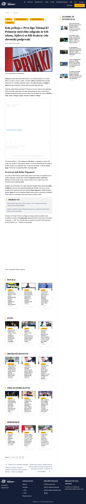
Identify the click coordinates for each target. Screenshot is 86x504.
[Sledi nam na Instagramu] (45, 493)
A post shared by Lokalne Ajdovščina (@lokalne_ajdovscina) (28, 155)
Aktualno (79, 5)
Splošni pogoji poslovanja (51, 487)
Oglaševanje (5, 487)
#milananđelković (37, 19)
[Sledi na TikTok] (47, 493)
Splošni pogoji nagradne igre (52, 490)
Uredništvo (4, 485)
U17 (75, 2)
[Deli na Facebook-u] (10, 457)
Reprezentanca (62, 2)
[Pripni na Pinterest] (19, 457)
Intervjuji (39, 2)
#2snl (8, 19)
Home (7, 13)
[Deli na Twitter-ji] (13, 457)
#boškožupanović (21, 19)
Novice (30, 2)
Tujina (81, 2)
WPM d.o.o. (36, 501)
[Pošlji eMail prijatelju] (16, 457)
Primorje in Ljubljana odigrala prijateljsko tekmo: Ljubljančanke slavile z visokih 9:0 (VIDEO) (11, 439)
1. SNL (46, 2)
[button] (24, 2)
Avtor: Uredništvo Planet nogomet (15, 269)
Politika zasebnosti (49, 484)
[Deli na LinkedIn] (23, 457)
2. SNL (52, 2)
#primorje (10, 22)
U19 (71, 2)
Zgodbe (69, 5)
